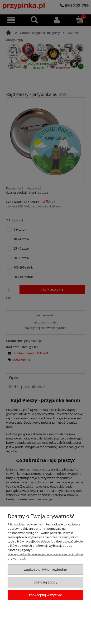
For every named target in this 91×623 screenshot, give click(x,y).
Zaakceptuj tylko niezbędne (45, 569)
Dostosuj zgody (45, 582)
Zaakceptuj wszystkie (45, 595)
